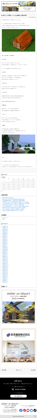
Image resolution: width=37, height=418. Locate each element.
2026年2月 (4, 227)
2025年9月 (4, 234)
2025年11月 (5, 232)
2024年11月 (5, 249)
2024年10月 (5, 250)
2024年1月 (4, 263)
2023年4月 (4, 276)
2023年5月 (4, 274)
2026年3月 (4, 226)
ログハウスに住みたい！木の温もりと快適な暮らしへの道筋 (13, 209)
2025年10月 (5, 233)
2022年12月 (5, 281)
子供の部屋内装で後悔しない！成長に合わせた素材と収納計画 (13, 200)
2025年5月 (4, 240)
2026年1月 (4, 229)
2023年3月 (4, 277)
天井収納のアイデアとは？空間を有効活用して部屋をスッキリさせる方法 (15, 201)
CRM (3, 219)
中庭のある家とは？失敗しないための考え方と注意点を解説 (13, 204)
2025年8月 (4, 236)
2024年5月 (4, 257)
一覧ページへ (18, 370)
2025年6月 (4, 239)
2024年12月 (5, 247)
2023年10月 (5, 267)
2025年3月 (4, 243)
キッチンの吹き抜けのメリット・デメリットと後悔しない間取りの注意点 (15, 206)
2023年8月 (4, 270)
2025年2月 (4, 244)
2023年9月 (4, 269)
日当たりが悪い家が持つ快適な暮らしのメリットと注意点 (13, 210)
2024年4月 (4, 259)
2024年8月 (4, 253)
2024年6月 (4, 256)
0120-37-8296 (20, 389)
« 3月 (2, 190)
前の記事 (4, 370)
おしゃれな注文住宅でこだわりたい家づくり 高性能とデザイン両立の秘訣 (16, 203)
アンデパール (5, 217)
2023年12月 (5, 264)
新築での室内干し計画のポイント (8, 197)
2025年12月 (5, 230)
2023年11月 (5, 266)
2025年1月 (4, 246)
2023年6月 (4, 273)
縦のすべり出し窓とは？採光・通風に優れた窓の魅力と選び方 (13, 199)
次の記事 (33, 370)
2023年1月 (4, 280)
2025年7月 (4, 237)
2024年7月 (4, 254)
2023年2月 (4, 279)
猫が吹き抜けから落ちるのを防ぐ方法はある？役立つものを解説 (14, 207)
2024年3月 (4, 260)
